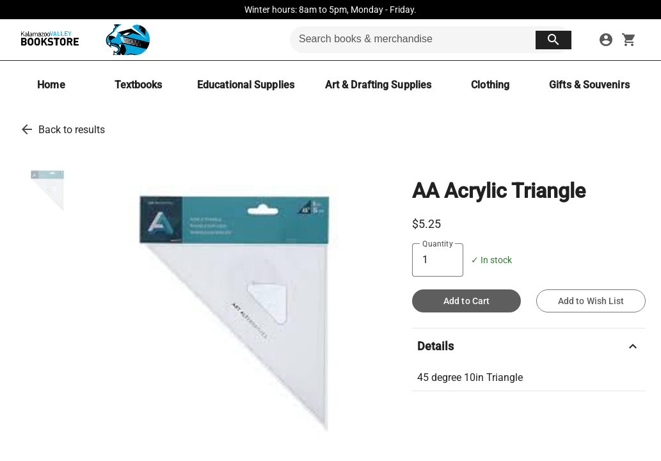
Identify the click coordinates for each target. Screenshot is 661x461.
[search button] (553, 40)
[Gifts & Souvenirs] (589, 85)
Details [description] (529, 346)
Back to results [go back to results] (71, 130)
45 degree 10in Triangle (470, 377)
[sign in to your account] (605, 39)
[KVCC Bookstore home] (82, 39)
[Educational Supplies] (246, 85)
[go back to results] (26, 129)
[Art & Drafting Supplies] (378, 85)
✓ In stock (491, 260)
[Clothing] (490, 85)
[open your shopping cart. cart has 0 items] (629, 39)
